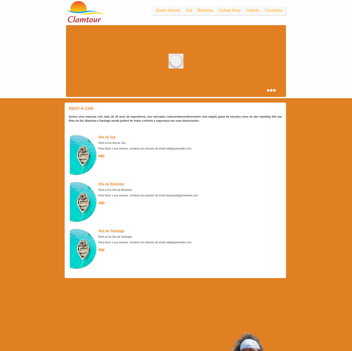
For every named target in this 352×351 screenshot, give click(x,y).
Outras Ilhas (229, 10)
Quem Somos (168, 10)
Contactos (274, 10)
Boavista (205, 10)
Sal (189, 10)
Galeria (252, 10)
